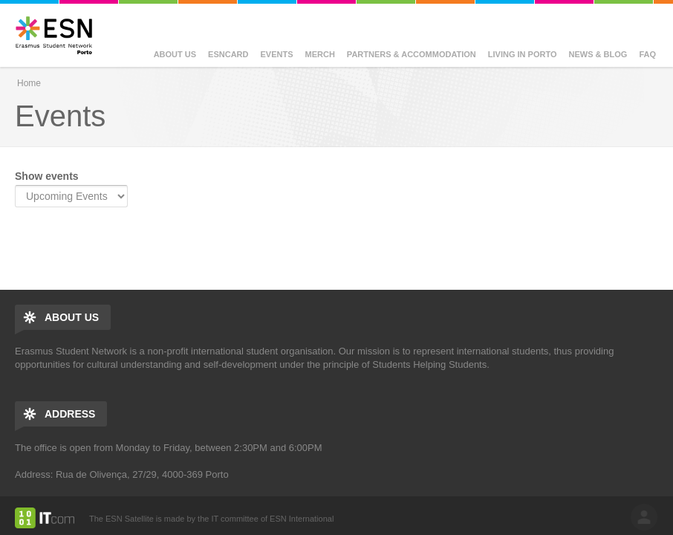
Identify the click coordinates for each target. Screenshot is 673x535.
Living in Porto (522, 54)
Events (277, 54)
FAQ (647, 54)
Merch (320, 54)
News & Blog (598, 54)
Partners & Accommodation (411, 54)
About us (175, 54)
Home (29, 83)
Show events (47, 176)
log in (644, 517)
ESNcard (228, 54)
